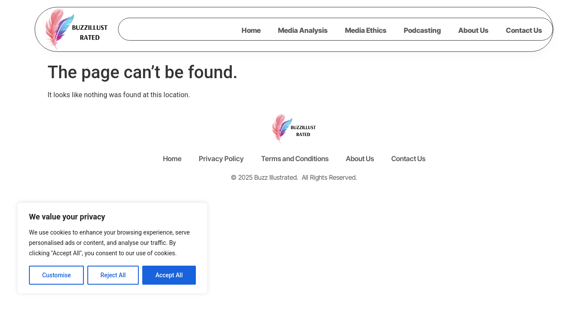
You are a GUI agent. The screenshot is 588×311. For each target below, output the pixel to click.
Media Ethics (366, 30)
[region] (112, 248)
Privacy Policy (221, 158)
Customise (56, 275)
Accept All (169, 275)
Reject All (113, 275)
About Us (473, 30)
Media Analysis (303, 30)
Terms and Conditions (295, 158)
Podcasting (422, 30)
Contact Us (524, 30)
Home (251, 30)
